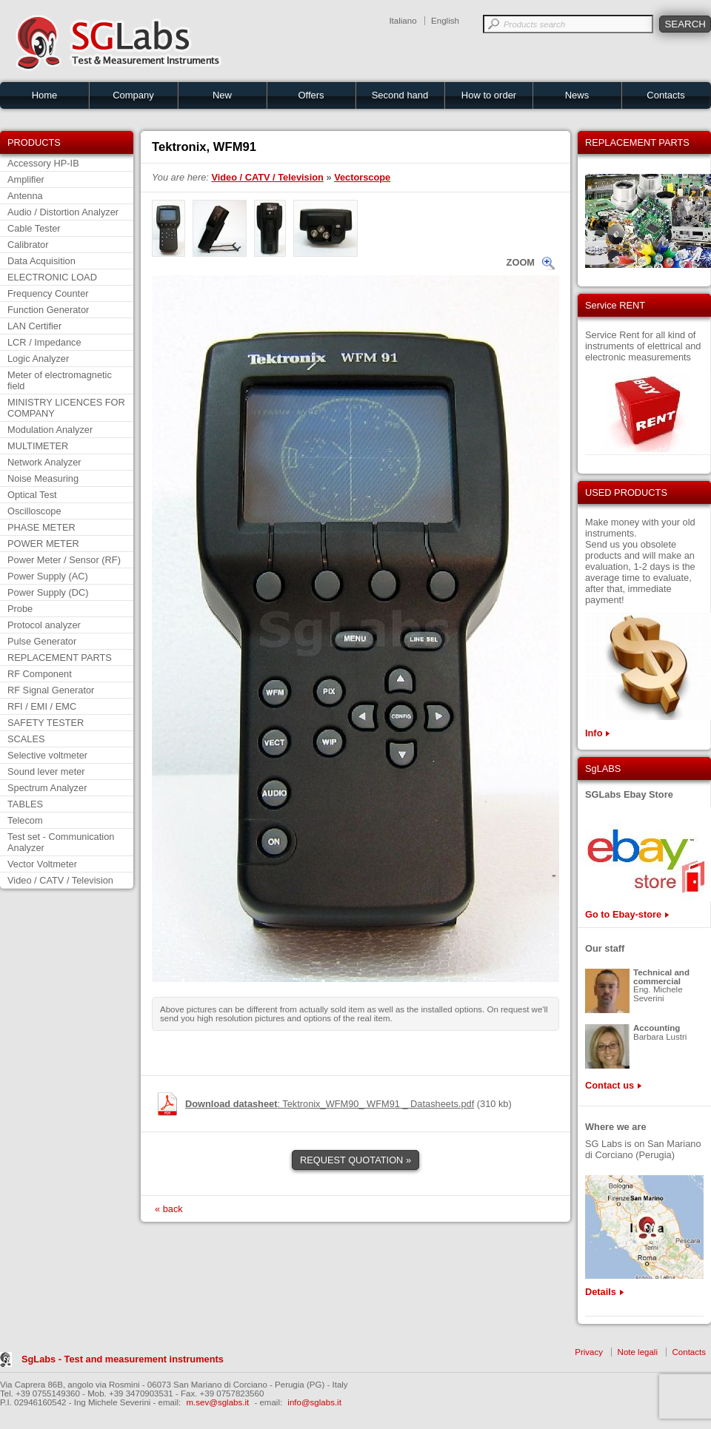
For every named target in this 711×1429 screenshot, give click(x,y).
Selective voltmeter (47, 755)
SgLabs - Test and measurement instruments (122, 1359)
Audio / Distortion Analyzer (62, 212)
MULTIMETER (37, 445)
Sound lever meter (46, 771)
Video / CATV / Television (60, 880)
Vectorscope (362, 177)
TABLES (25, 804)
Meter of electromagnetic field (59, 380)
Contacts (665, 95)
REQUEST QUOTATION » (355, 1160)
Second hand (400, 95)
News (577, 95)
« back (169, 1208)
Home (45, 95)
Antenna (25, 195)
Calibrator (27, 244)
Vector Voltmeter (42, 864)
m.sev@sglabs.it (218, 1402)
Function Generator (48, 309)
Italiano (402, 20)
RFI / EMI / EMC (41, 706)
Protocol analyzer (44, 625)
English (445, 20)
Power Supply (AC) (47, 576)
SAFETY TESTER (45, 722)
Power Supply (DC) (48, 592)
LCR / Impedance (44, 342)
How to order (488, 95)
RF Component (39, 673)
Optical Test (32, 494)
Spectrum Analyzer (47, 787)
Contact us (609, 1085)
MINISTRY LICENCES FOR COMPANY (66, 408)
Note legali (638, 1352)
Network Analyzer (44, 462)
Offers (311, 95)
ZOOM (521, 262)
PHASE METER (41, 527)
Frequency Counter (48, 293)
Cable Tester (34, 228)
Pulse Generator (41, 641)
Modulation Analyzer (50, 429)
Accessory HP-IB (43, 163)
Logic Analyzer (38, 358)
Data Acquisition (41, 260)
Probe (20, 608)
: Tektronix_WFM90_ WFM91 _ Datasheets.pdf (329, 1103)
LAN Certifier (34, 326)
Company (133, 95)
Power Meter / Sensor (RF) (64, 559)
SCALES (26, 738)
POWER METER (43, 543)
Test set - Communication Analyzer (60, 842)
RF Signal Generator (50, 690)
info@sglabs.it (314, 1402)
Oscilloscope (34, 511)
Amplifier (25, 179)
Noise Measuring (43, 478)
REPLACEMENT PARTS (59, 657)
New (222, 95)
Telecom (25, 820)
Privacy (589, 1352)
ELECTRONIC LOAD (52, 277)
